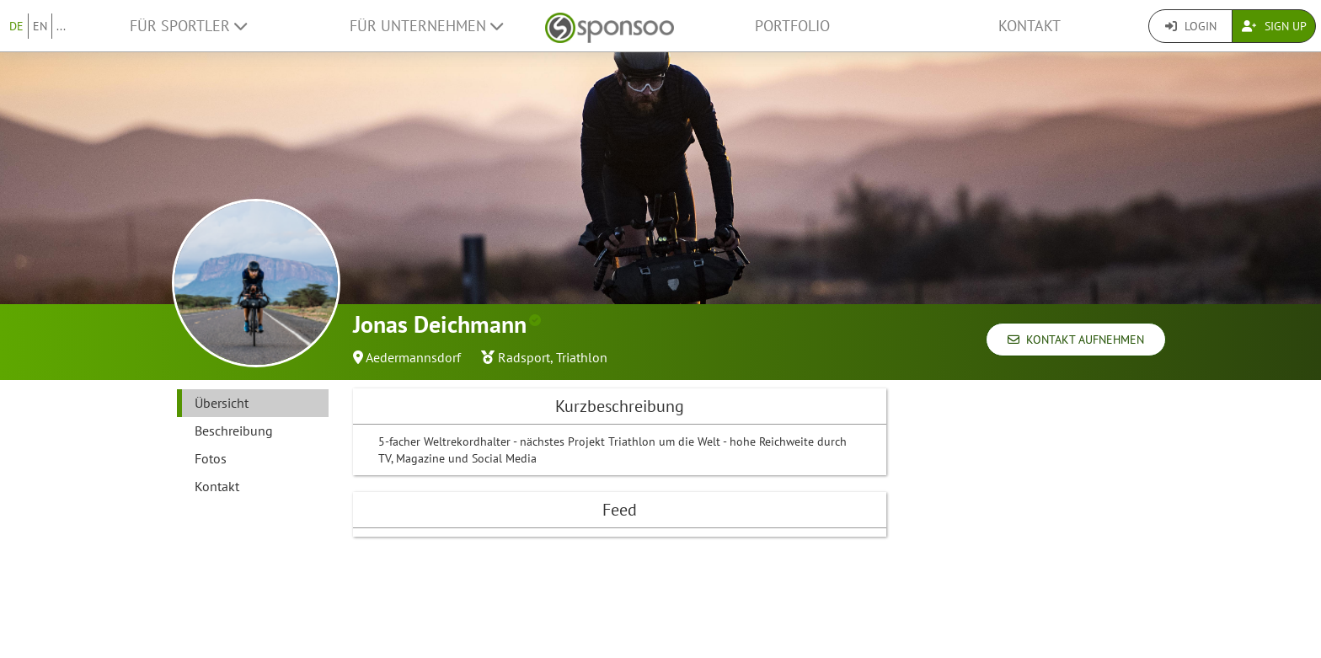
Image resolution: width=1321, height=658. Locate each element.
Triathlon (581, 357)
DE (16, 26)
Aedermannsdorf (413, 357)
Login (1191, 26)
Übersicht (222, 402)
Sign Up (1274, 26)
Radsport (524, 357)
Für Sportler (188, 25)
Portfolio (792, 25)
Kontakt (1029, 25)
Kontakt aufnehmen (1076, 339)
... (61, 26)
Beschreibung (234, 430)
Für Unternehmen (426, 25)
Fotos (211, 458)
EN (40, 26)
